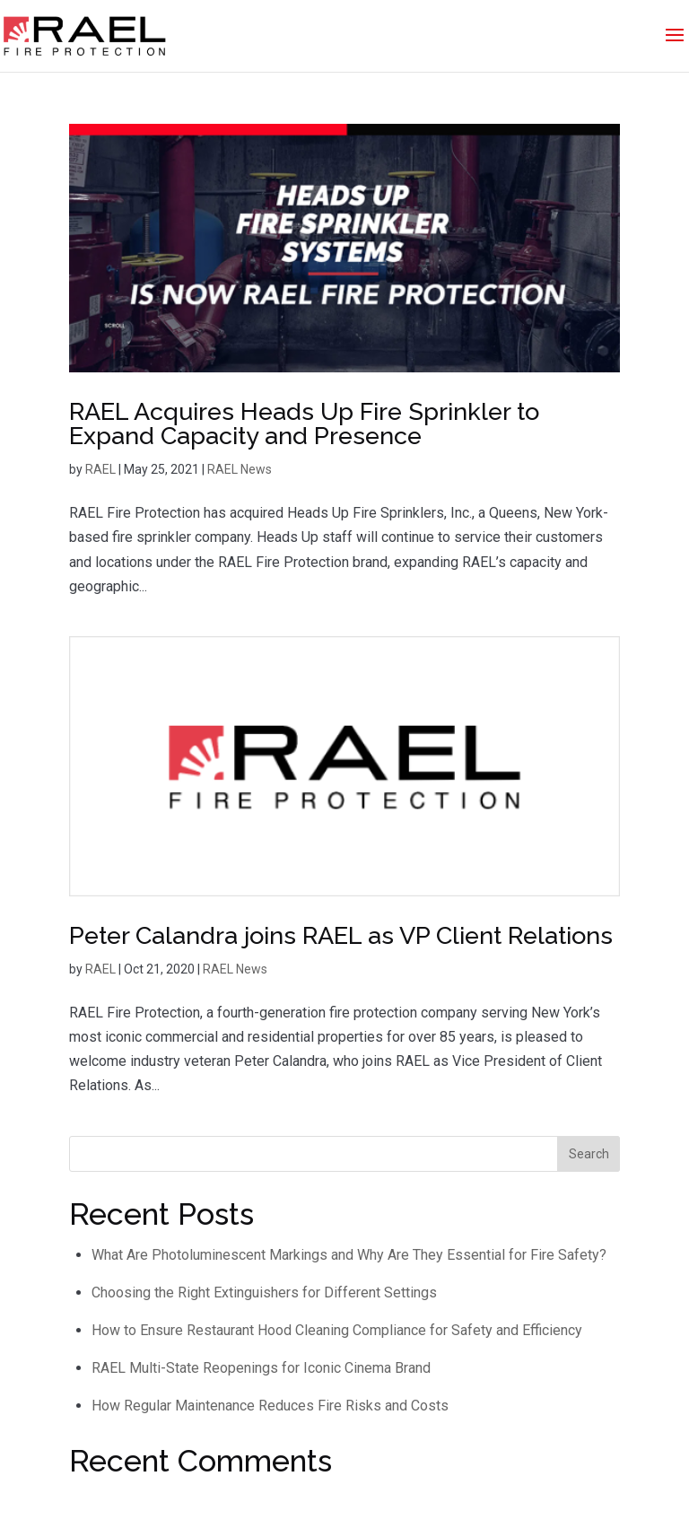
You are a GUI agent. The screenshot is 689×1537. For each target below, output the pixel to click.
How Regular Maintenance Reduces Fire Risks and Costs (270, 1405)
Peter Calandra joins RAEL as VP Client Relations (341, 935)
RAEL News (239, 469)
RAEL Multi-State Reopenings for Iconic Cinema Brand (261, 1367)
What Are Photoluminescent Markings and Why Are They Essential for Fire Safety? (349, 1254)
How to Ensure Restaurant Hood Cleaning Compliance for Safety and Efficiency (337, 1330)
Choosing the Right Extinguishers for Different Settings (264, 1292)
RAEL (100, 469)
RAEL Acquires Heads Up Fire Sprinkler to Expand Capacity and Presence (304, 423)
